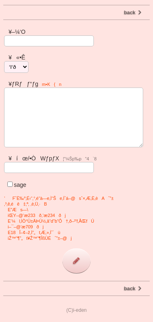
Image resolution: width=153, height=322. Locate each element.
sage (15, 185)
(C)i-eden (76, 310)
